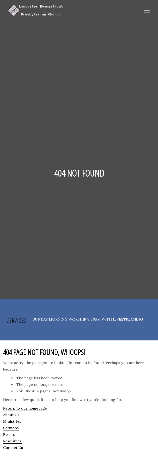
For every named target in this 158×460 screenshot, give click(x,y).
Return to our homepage (25, 408)
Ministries (12, 421)
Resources (12, 441)
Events (9, 434)
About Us (11, 414)
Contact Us (13, 447)
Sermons (11, 428)
